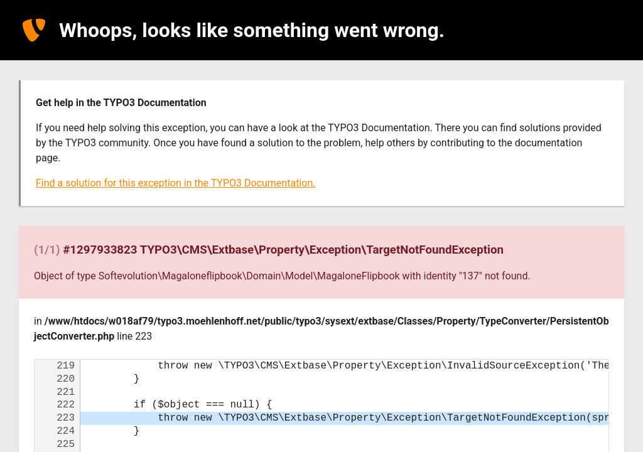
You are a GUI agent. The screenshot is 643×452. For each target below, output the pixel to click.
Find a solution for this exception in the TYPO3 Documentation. (175, 183)
